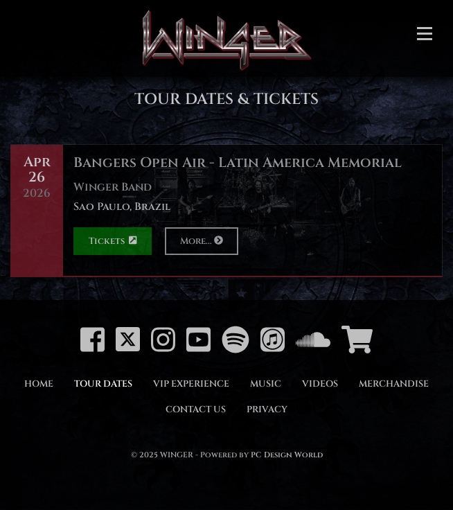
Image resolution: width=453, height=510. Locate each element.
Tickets (112, 241)
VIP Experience (191, 384)
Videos (320, 384)
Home (38, 384)
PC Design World (287, 455)
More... (201, 241)
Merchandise (394, 384)
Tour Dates (103, 384)
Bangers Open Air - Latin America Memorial (237, 162)
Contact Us (196, 409)
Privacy (267, 409)
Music (265, 384)
